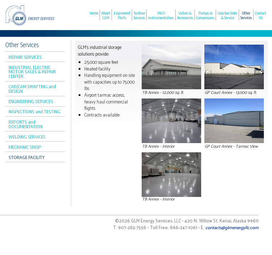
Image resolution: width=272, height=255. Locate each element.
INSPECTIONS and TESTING (34, 111)
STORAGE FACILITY (26, 157)
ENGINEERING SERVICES (30, 101)
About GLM (105, 15)
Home (94, 13)
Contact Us (260, 15)
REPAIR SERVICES (25, 57)
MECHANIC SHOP (24, 147)
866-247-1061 (183, 228)
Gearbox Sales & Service (227, 15)
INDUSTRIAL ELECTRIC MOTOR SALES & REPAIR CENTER (32, 71)
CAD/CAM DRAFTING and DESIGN (32, 89)
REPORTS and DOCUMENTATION (25, 124)
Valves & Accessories (185, 15)
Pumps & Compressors (205, 15)
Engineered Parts (122, 15)
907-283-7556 (132, 228)
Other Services (246, 15)
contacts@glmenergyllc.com (232, 228)
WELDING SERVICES (27, 137)
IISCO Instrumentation (161, 15)
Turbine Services (139, 15)
